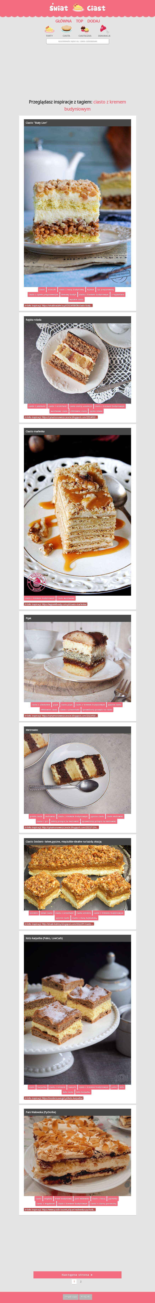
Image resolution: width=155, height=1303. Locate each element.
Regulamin (71, 1296)
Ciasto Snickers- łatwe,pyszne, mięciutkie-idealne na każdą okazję (64, 841)
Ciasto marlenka (35, 431)
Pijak (28, 618)
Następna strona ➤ (77, 1274)
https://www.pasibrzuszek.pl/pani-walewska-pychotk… (68, 1209)
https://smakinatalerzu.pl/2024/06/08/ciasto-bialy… (67, 305)
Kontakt (85, 1296)
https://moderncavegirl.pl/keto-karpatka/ (62, 1098)
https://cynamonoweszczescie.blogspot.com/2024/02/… (69, 417)
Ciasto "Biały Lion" (36, 122)
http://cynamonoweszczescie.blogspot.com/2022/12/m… (70, 827)
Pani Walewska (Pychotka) (41, 1112)
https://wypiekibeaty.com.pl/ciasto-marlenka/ (64, 604)
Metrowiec (32, 730)
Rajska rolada (33, 319)
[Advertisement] (77, 70)
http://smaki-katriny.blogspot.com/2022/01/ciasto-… (67, 924)
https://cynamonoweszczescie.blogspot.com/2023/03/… (69, 715)
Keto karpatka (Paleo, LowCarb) (44, 938)
